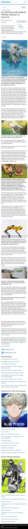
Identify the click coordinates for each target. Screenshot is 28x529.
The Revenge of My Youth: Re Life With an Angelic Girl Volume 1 (13, 504)
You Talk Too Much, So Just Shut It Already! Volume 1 (13, 499)
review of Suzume (5, 334)
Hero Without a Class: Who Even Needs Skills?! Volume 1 (12, 513)
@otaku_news (9, 349)
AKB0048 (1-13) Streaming (7, 447)
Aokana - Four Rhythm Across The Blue (10, 434)
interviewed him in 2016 (14, 342)
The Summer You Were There (8, 521)
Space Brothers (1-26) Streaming (8, 445)
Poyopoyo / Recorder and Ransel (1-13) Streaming (13, 452)
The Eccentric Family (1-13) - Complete (10, 443)
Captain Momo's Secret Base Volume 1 (10, 507)
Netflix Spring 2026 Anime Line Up (9, 359)
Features (21, 26)
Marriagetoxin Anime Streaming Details (10, 361)
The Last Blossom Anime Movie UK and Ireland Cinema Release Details (12, 376)
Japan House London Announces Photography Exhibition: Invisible (12, 367)
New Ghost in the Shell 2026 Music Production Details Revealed (13, 382)
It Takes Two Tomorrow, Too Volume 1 (10, 519)
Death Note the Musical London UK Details (11, 370)
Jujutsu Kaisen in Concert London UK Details (11, 379)
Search (23, 7)
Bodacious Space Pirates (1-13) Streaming (11, 450)
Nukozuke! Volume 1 (6, 510)
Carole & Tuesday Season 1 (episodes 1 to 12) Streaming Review (12, 437)
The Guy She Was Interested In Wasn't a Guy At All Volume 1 (13, 496)
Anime (20, 24)
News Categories (22, 21)
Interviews (21, 27)
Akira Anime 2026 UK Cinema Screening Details (12, 372)
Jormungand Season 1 (6, 440)
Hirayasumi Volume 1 (6, 501)
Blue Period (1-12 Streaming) (8, 429)
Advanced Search (6, 10)
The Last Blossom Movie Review (8, 364)
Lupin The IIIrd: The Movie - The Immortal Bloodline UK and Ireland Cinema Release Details (14, 386)
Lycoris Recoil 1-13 (5, 431)
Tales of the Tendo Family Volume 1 (9, 516)
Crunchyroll (19, 324)
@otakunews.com (10, 352)
